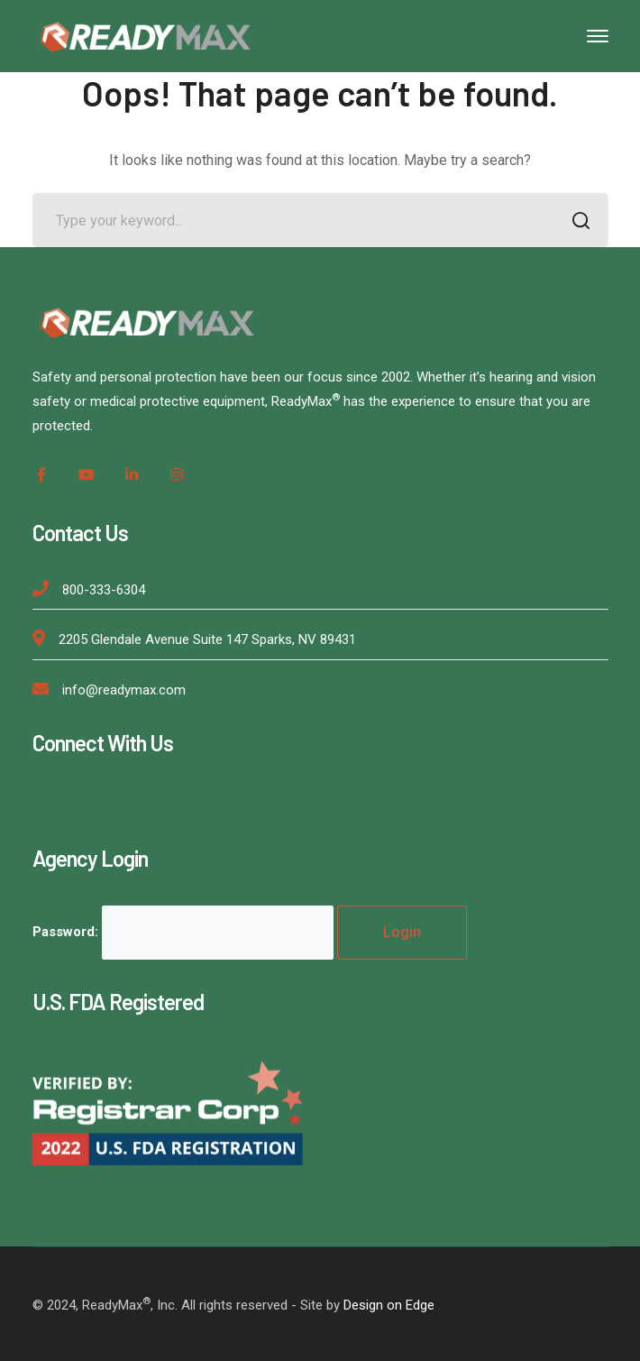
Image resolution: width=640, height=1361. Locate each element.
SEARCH (576, 222)
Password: (183, 932)
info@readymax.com (124, 690)
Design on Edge (388, 1305)
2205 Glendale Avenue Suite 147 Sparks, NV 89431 (207, 639)
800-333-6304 (103, 590)
